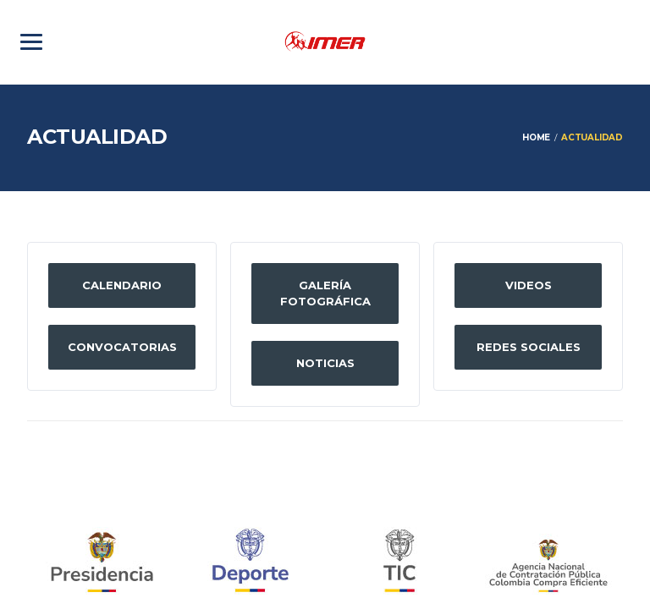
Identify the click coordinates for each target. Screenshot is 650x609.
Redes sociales (528, 347)
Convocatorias (122, 347)
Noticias (325, 363)
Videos (528, 285)
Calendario (122, 285)
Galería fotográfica (325, 293)
